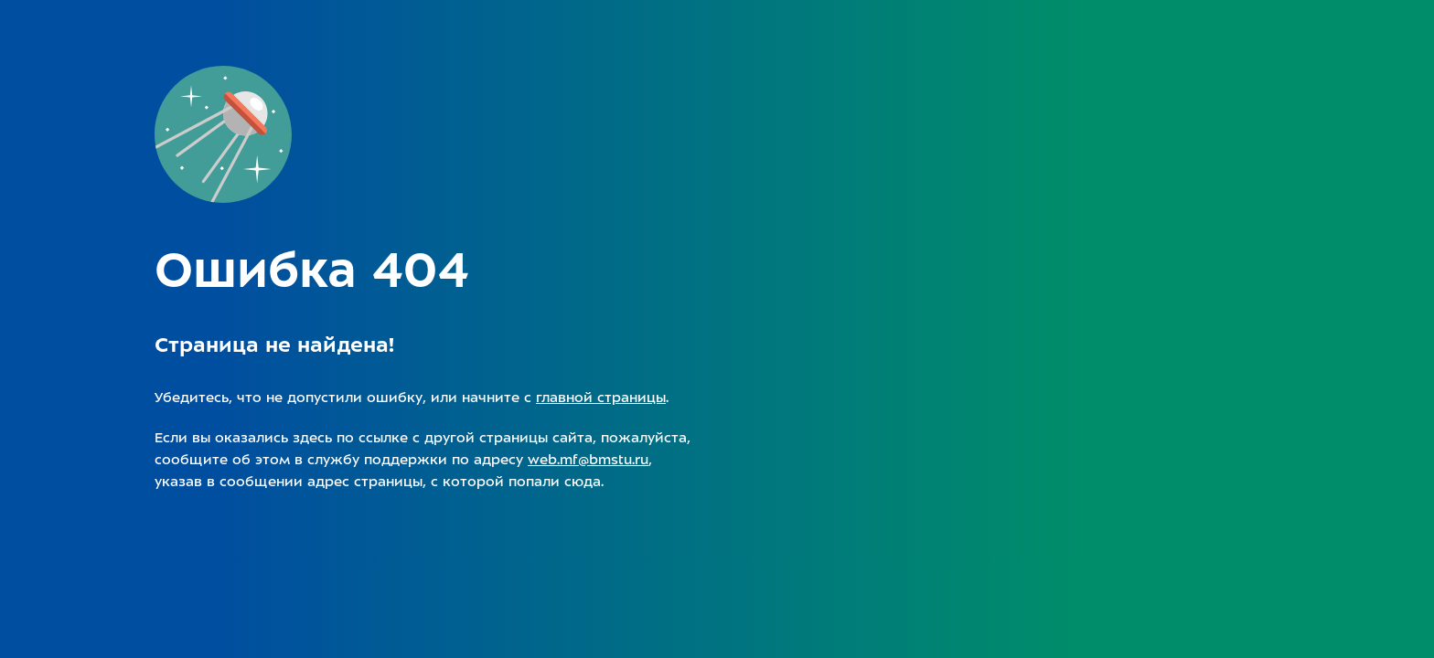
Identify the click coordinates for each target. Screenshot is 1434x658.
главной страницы (601, 397)
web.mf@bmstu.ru (588, 459)
